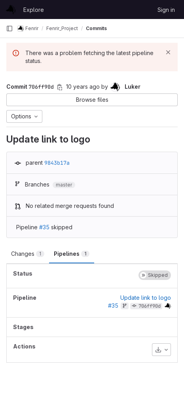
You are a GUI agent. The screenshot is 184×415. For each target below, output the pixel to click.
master (64, 185)
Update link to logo (145, 297)
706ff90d (149, 306)
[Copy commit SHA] (59, 87)
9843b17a (57, 162)
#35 (44, 227)
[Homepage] (10, 9)
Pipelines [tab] (71, 253)
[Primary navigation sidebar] (9, 28)
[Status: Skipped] (154, 275)
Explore (33, 9)
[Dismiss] (168, 52)
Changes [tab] (27, 253)
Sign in (166, 9)
